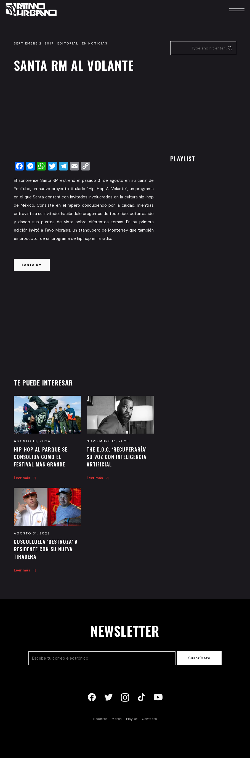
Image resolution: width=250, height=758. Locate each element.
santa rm (32, 265)
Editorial (67, 43)
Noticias (98, 43)
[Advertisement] (84, 118)
